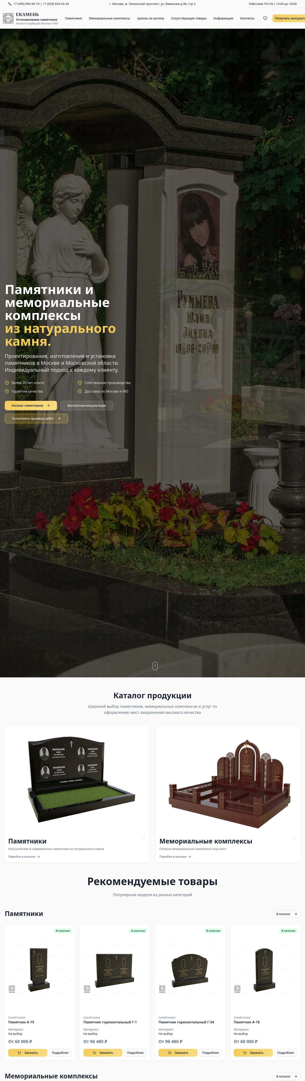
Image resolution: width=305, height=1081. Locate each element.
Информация (223, 18)
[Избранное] (265, 18)
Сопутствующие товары (189, 18)
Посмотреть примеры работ (36, 418)
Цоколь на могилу (150, 18)
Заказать (27, 1053)
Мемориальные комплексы (109, 18)
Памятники (73, 18)
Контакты (247, 18)
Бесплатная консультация (87, 405)
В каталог (286, 914)
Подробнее (60, 1053)
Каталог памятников (31, 405)
